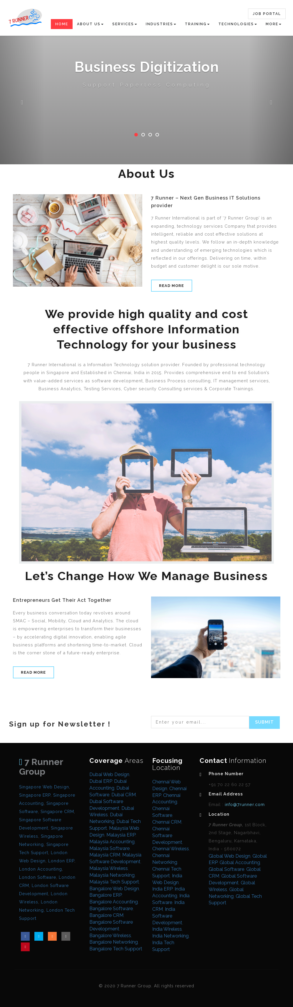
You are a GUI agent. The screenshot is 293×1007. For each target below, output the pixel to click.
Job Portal (267, 14)
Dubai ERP (100, 781)
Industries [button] (161, 24)
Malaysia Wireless (108, 868)
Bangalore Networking (113, 942)
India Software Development (167, 915)
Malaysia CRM (104, 855)
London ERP (61, 861)
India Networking (170, 936)
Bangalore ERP (105, 895)
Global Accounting (240, 862)
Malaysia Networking (112, 875)
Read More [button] (171, 285)
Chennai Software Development (167, 835)
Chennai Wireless (170, 848)
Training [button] (197, 24)
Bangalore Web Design (114, 888)
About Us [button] (90, 24)
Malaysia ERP (120, 835)
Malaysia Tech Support (114, 882)
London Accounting (40, 869)
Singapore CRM (57, 811)
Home (61, 24)
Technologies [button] (237, 24)
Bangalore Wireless (110, 935)
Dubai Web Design (109, 774)
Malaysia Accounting (112, 841)
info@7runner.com (244, 804)
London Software (37, 877)
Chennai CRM (166, 822)
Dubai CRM (123, 795)
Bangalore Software (111, 908)
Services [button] (124, 24)
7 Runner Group (41, 767)
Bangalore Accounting (113, 902)
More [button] (273, 24)
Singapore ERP (35, 795)
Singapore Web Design (44, 787)
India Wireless (167, 929)
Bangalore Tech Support (115, 949)
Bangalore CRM (106, 915)
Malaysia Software (109, 848)
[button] (22, 82)
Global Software (226, 869)
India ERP (162, 889)
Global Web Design (229, 856)
